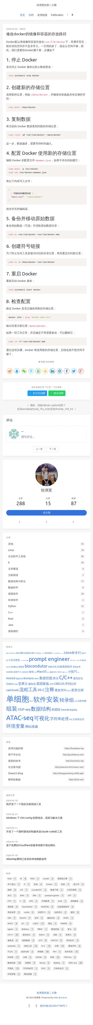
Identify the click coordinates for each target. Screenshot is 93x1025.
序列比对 (70, 683)
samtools (12, 690)
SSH (35, 672)
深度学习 (17, 672)
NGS (70, 719)
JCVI (52, 684)
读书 (48, 672)
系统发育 (77, 667)
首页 (22, 15)
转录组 (67, 700)
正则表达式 (78, 719)
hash (8, 667)
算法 (56, 678)
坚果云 (23, 683)
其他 (43, 653)
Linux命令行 (72, 652)
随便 (61, 653)
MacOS (41, 671)
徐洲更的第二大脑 (47, 5)
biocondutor (36, 666)
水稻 (76, 701)
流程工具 (28, 689)
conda (9, 672)
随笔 (31, 672)
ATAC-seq (19, 717)
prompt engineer (49, 659)
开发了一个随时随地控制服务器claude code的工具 (34, 831)
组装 (11, 708)
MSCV (64, 672)
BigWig (73, 709)
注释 (49, 689)
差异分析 (77, 690)
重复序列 (60, 690)
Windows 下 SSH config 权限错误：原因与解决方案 (34, 817)
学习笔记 (37, 653)
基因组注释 (29, 653)
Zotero (10, 683)
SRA (27, 660)
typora (19, 678)
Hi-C (41, 690)
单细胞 (17, 699)
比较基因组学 (64, 666)
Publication (57, 15)
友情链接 (42, 15)
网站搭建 (31, 726)
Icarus (64, 997)
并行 (21, 660)
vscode (20, 652)
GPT (71, 660)
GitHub (82, 700)
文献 (16, 684)
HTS (74, 660)
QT (66, 672)
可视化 (41, 718)
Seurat (65, 709)
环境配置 (83, 660)
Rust (8, 653)
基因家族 (42, 683)
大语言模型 (14, 660)
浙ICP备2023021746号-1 (53, 1005)
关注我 (46, 512)
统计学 (57, 653)
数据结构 (41, 708)
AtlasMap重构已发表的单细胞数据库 (26, 859)
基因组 (21, 667)
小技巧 (72, 671)
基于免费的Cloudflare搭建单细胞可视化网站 (30, 845)
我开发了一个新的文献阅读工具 (23, 804)
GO (62, 653)
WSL (78, 660)
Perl (31, 701)
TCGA (69, 691)
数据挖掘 (45, 678)
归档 (31, 15)
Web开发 (52, 667)
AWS (24, 660)
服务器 (32, 683)
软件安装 (46, 699)
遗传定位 (78, 678)
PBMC (36, 679)
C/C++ (66, 677)
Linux (22, 29)
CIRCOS (59, 683)
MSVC (59, 672)
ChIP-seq (24, 709)
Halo (56, 997)
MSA (14, 653)
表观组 (55, 709)
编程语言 (53, 672)
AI (11, 653)
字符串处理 (59, 718)
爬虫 (78, 672)
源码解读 (14, 667)
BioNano (28, 678)
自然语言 (25, 672)
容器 (43, 362)
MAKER (10, 678)
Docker (50, 362)
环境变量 (15, 726)
